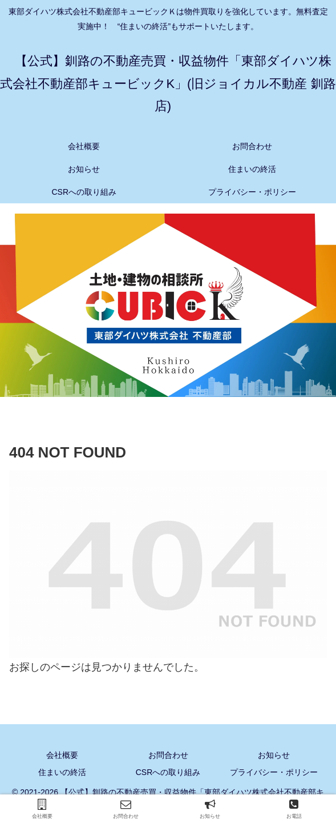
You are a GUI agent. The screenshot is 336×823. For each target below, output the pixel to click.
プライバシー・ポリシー (274, 772)
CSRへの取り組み (168, 772)
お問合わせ (168, 755)
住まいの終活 (62, 772)
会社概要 (62, 755)
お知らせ (274, 755)
